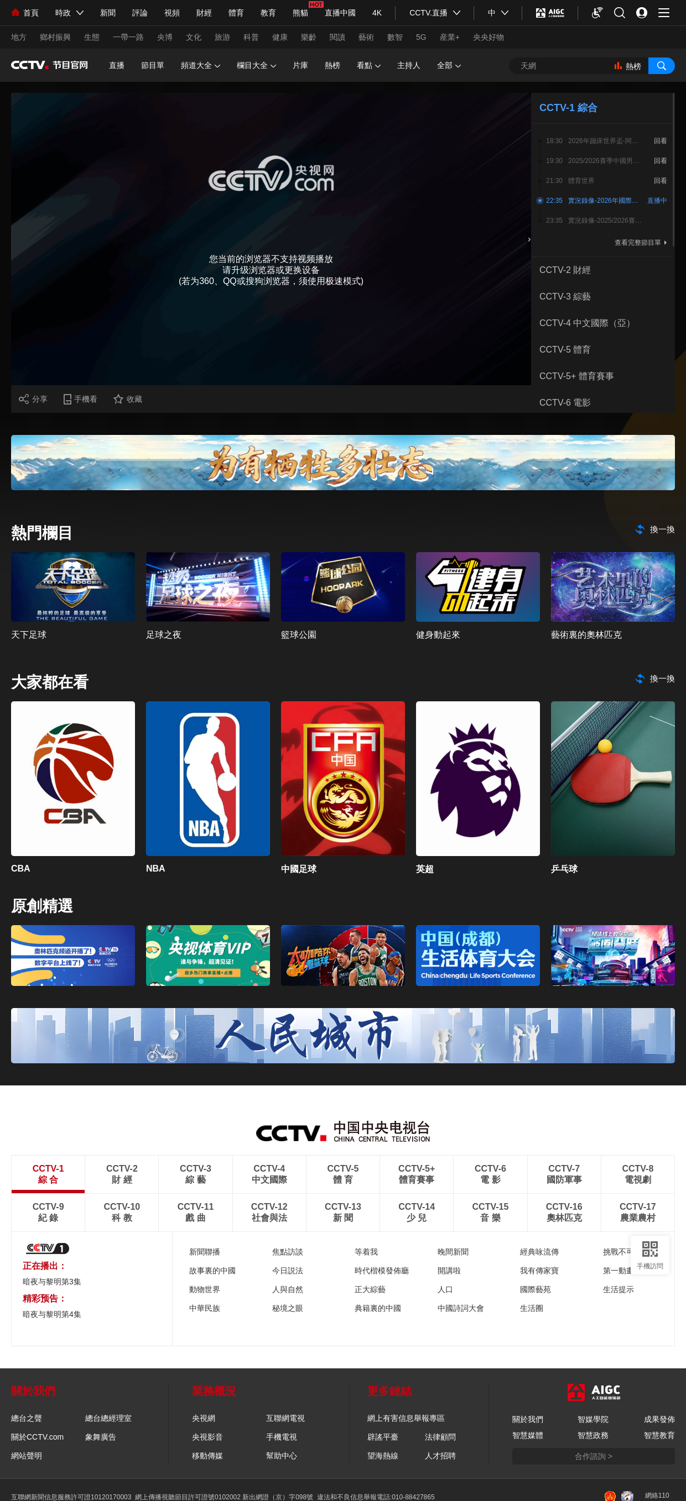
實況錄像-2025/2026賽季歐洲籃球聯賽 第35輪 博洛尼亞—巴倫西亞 (605, 220)
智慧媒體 (527, 1435)
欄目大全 (256, 66)
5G (421, 37)
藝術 (366, 37)
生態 (92, 37)
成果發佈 (659, 1419)
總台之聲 (26, 1418)
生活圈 (531, 1308)
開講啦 (449, 1270)
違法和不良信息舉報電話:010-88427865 (376, 1497)
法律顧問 (440, 1436)
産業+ (450, 37)
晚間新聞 (453, 1251)
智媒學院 (593, 1419)
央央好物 (488, 37)
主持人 (408, 65)
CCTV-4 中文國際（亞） (587, 323)
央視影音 (207, 1436)
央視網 (203, 1418)
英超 (425, 869)
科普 (251, 37)
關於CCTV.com (37, 1436)
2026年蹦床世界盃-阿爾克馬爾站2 (605, 141)
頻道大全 (200, 66)
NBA (155, 868)
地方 (19, 37)
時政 (63, 12)
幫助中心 (281, 1455)
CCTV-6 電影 (565, 402)
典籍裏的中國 (378, 1308)
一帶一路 (128, 37)
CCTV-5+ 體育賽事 (576, 376)
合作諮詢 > (593, 1456)
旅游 (222, 37)
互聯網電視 (285, 1418)
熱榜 (332, 65)
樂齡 (308, 37)
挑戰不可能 (622, 1251)
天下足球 (28, 634)
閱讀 (337, 37)
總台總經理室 (108, 1418)
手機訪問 (650, 1266)
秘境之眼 (287, 1308)
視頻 (172, 12)
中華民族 (204, 1308)
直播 (116, 65)
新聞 (108, 12)
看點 (369, 66)
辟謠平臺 (382, 1436)
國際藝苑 (535, 1289)
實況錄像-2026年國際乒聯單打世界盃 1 (605, 200)
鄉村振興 (55, 37)
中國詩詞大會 (461, 1308)
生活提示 (618, 1289)
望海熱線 (382, 1455)
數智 (395, 37)
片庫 (300, 65)
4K (377, 12)
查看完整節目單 (638, 242)
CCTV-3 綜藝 (565, 296)
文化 (193, 37)
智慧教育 (659, 1435)
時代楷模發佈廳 (382, 1270)
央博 (165, 37)
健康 (280, 37)
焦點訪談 (287, 1251)
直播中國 (340, 12)
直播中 (657, 200)
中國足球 (298, 869)
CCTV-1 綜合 (568, 107)
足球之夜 (163, 634)
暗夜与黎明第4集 (52, 1314)
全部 (449, 66)
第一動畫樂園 (626, 1270)
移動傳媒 (207, 1455)
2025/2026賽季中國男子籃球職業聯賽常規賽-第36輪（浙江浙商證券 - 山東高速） (605, 161)
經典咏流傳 (539, 1251)
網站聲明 (26, 1455)
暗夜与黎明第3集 (52, 1281)
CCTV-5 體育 (565, 349)
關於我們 (527, 1419)
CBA (20, 868)
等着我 (366, 1251)
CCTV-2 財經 (565, 270)
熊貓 (300, 12)
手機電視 (281, 1436)
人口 (445, 1289)
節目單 (152, 65)
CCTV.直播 (428, 12)
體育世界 (581, 181)
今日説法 (287, 1270)
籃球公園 (298, 634)
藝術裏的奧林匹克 (586, 634)
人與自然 (287, 1289)
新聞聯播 (204, 1251)
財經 (204, 12)
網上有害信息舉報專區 (406, 1418)
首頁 (25, 12)
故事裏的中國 (212, 1270)
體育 (236, 12)
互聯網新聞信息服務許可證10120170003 (71, 1497)
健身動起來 (438, 634)
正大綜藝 (370, 1289)
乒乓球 (564, 869)
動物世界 (204, 1289)
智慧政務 (593, 1435)
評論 (140, 12)
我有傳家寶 (539, 1270)
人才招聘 (440, 1455)
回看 (660, 141)
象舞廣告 (100, 1436)
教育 (268, 12)
